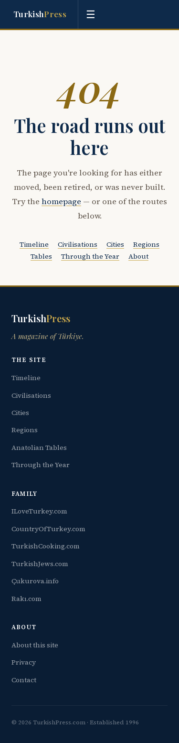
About (138, 256)
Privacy (23, 662)
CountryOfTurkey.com (48, 529)
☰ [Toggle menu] (90, 15)
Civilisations (77, 244)
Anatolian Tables (39, 447)
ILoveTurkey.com (39, 511)
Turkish (39, 14)
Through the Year (90, 256)
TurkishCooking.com (45, 546)
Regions (146, 244)
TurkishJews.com (39, 563)
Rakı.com (26, 598)
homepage (61, 201)
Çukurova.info (35, 581)
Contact (23, 680)
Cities (115, 244)
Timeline (34, 244)
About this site (34, 645)
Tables (41, 256)
